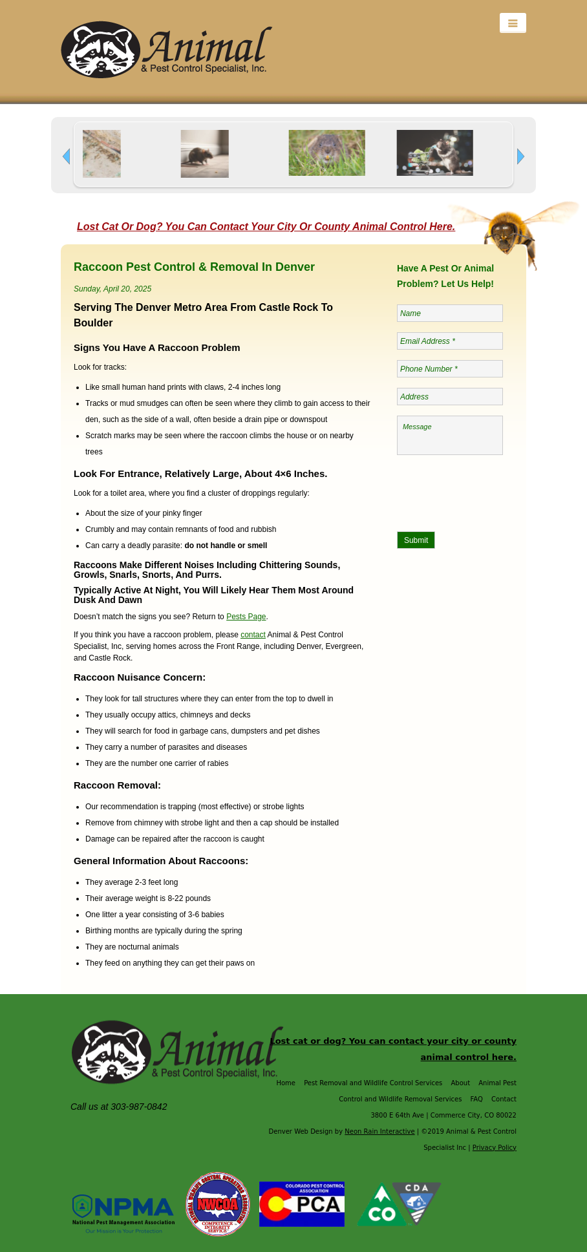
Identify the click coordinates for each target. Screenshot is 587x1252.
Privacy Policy (495, 1147)
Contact (504, 1099)
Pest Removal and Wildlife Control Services (373, 1083)
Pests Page (246, 616)
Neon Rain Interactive (379, 1131)
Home (285, 1083)
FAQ (477, 1099)
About (460, 1083)
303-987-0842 (140, 1106)
